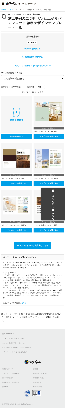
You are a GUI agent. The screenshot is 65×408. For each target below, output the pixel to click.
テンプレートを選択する (49, 136)
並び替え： (5, 87)
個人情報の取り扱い (39, 378)
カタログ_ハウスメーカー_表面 (45, 132)
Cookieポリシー (37, 382)
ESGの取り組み (37, 387)
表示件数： (31, 87)
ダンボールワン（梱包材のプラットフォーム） (16, 347)
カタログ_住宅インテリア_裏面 (45, 225)
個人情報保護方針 (7, 378)
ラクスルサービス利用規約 (10, 373)
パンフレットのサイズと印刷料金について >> (32, 66)
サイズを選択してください (12, 73)
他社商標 (5, 387)
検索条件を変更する (32, 57)
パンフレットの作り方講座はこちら (32, 245)
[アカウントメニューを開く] (62, 4)
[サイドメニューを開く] (3, 4)
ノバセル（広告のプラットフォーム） (14, 338)
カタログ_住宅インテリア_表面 (12, 178)
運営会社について (7, 369)
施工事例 (31, 43)
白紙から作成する (16, 136)
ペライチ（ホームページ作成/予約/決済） (15, 352)
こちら (23, 303)
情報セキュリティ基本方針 (10, 382)
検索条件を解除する (32, 49)
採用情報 (35, 369)
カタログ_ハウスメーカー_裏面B (46, 178)
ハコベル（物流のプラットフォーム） (14, 343)
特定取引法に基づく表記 (40, 373)
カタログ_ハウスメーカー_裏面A (13, 225)
